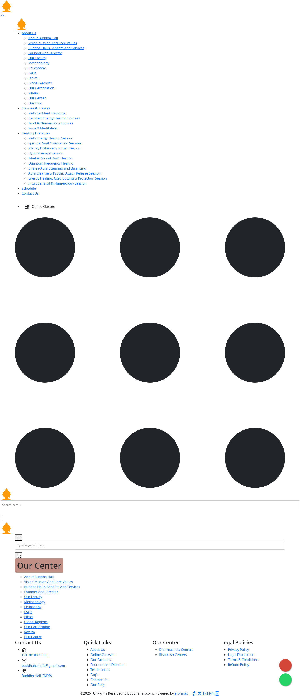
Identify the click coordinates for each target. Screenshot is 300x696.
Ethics (33, 78)
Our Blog (35, 103)
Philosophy (37, 68)
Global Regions (40, 83)
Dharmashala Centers (176, 649)
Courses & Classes (36, 108)
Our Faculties (100, 659)
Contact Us (30, 193)
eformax (181, 693)
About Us (29, 33)
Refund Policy (238, 664)
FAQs (32, 73)
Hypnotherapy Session (45, 153)
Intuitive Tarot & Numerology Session (57, 183)
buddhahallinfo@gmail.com (43, 665)
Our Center (37, 98)
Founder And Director (45, 53)
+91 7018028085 (34, 655)
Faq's (94, 674)
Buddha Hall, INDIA (37, 675)
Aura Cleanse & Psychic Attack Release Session (64, 173)
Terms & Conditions (243, 659)
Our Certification (41, 88)
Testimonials (100, 669)
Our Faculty (37, 58)
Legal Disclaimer (241, 654)
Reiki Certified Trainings (46, 113)
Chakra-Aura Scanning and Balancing (57, 168)
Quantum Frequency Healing (50, 163)
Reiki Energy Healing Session (50, 138)
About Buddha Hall (43, 38)
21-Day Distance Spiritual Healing (54, 148)
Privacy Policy (238, 649)
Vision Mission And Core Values (52, 43)
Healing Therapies (36, 133)
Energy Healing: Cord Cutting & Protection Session (67, 178)
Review (33, 93)
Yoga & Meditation (42, 128)
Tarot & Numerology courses (50, 123)
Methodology (38, 63)
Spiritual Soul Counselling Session (54, 143)
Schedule (29, 188)
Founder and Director (107, 664)
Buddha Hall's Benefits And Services (56, 48)
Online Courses (102, 654)
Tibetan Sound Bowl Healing (50, 158)
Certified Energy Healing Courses (54, 118)
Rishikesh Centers (173, 654)
